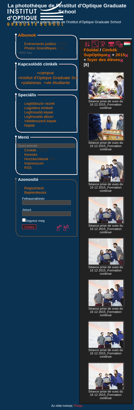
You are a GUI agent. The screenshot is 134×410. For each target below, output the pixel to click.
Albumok (27, 35)
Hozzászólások (36, 159)
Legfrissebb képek (38, 112)
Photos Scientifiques (40, 48)
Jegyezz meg (33, 220)
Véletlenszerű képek (40, 121)
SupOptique (95, 54)
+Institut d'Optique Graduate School (51, 77)
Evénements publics (40, 44)
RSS (28, 168)
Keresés (30, 154)
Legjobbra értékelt (38, 108)
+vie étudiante (56, 82)
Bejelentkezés (35, 192)
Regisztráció (34, 188)
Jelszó (26, 209)
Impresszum (34, 163)
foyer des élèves (103, 59)
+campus (45, 72)
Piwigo (78, 405)
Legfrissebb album (38, 117)
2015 (120, 54)
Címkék (30, 150)
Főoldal (91, 49)
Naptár (29, 125)
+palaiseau (31, 82)
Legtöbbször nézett (39, 103)
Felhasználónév (33, 198)
